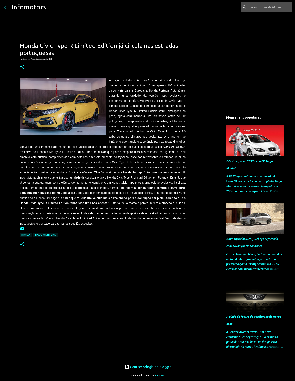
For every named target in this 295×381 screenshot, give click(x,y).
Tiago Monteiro (45, 234)
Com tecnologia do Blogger (147, 367)
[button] (22, 67)
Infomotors (28, 7)
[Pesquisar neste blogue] (270, 7)
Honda (25, 234)
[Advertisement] (102, 322)
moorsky (159, 375)
